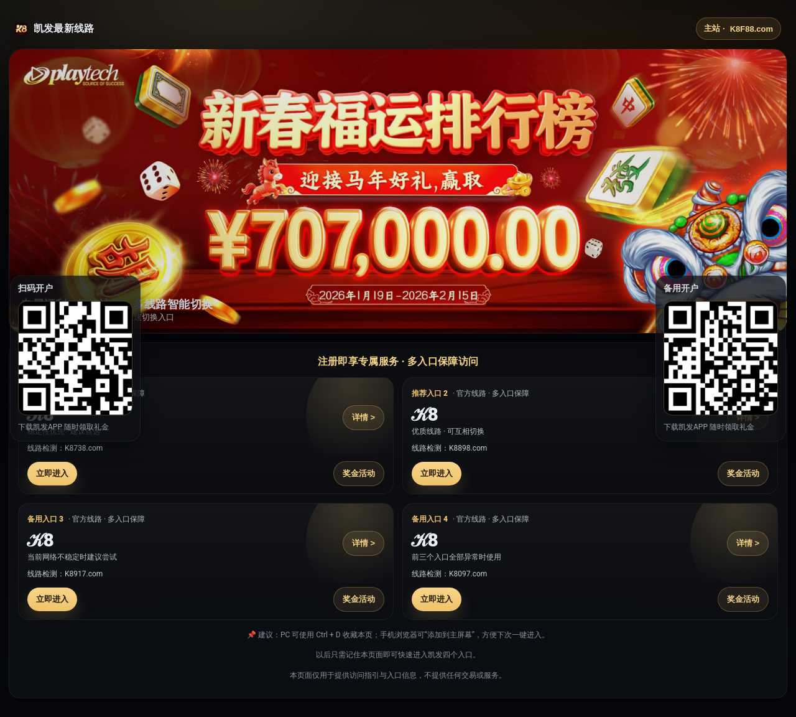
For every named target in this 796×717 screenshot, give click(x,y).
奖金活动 (359, 473)
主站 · (738, 29)
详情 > (363, 417)
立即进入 (52, 473)
